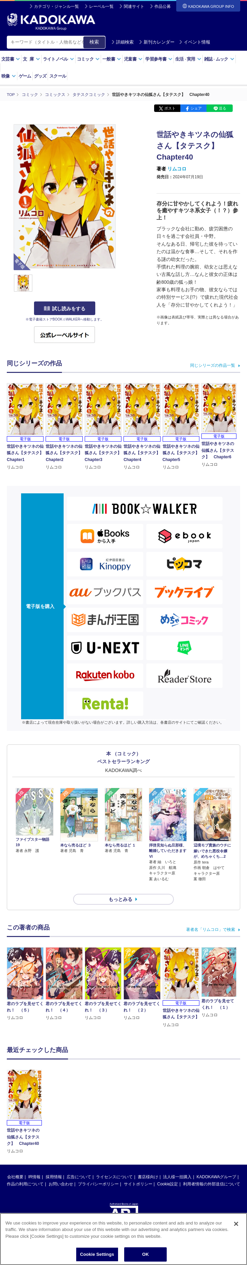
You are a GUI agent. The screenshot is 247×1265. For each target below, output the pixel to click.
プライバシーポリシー (98, 1171)
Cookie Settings (97, 1255)
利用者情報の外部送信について (211, 1171)
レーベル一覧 (101, 6)
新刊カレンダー (157, 42)
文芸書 (10, 59)
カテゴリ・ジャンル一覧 (56, 6)
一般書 (111, 59)
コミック (88, 59)
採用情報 (54, 1164)
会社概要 (15, 1164)
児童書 (133, 59)
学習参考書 (158, 59)
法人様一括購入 (177, 1164)
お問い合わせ (61, 1171)
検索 (94, 42)
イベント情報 (194, 42)
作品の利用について (25, 1171)
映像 (8, 76)
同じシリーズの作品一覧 (212, 365)
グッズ (40, 76)
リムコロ (176, 168)
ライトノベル (58, 59)
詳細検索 (122, 42)
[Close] (236, 1224)
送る (222, 108)
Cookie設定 (167, 1171)
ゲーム (25, 76)
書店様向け (148, 1164)
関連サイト (134, 6)
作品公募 (162, 6)
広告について (79, 1164)
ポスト (170, 108)
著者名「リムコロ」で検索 (210, 917)
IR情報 (34, 1164)
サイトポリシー (138, 1171)
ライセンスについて (114, 1164)
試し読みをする (64, 308)
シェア (196, 108)
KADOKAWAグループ (216, 1164)
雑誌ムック (219, 59)
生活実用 (188, 59)
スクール (57, 76)
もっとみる (120, 887)
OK (145, 1255)
